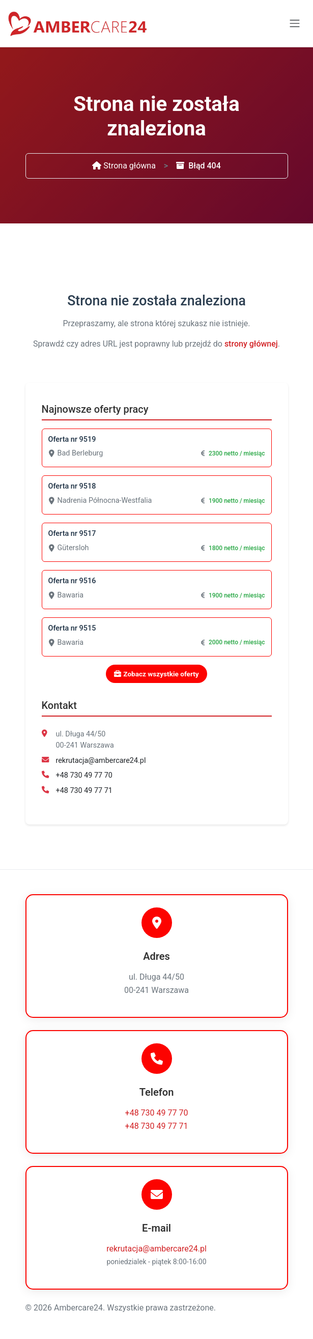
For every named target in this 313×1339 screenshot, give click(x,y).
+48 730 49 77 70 (84, 775)
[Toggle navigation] (294, 23)
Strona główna (124, 165)
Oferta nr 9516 (72, 581)
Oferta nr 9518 (72, 486)
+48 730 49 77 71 (84, 790)
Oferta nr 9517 (72, 533)
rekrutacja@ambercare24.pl (101, 760)
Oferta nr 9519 (72, 439)
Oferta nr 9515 (72, 628)
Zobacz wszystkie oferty (156, 674)
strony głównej (251, 344)
